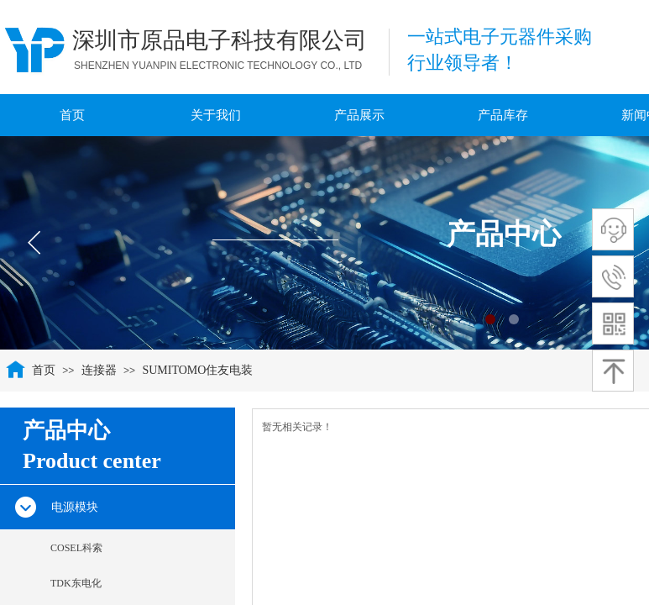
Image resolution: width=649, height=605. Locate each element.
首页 (43, 370)
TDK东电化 (76, 583)
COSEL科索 (76, 548)
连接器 (99, 370)
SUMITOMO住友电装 (197, 370)
